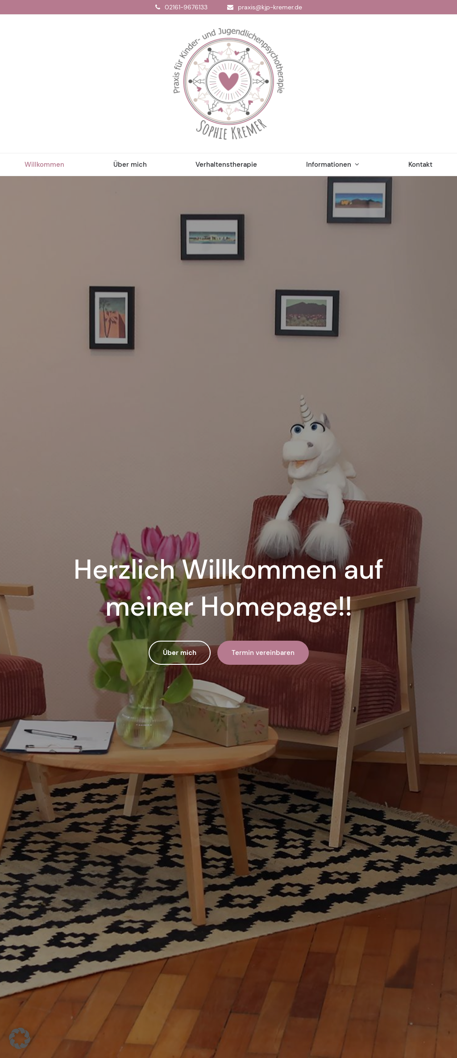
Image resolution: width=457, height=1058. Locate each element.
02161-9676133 (186, 7)
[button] (19, 1038)
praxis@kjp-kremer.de (270, 7)
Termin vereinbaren (263, 652)
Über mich (179, 652)
